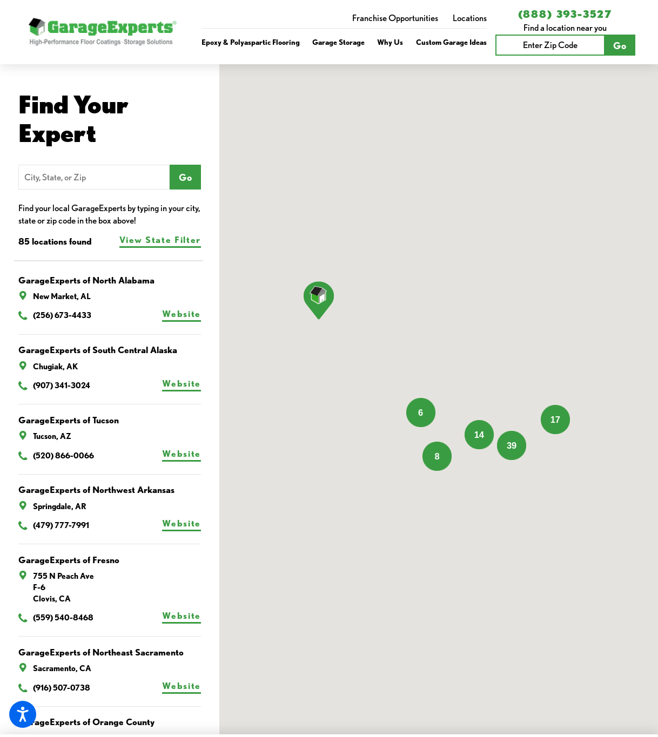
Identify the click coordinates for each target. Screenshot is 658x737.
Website (181, 313)
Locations (470, 17)
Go (619, 45)
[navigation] (344, 42)
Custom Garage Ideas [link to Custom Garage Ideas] (451, 41)
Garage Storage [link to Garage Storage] (338, 41)
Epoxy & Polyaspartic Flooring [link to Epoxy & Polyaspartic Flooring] (251, 41)
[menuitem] (251, 42)
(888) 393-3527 (565, 14)
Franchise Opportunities (395, 17)
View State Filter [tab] (160, 239)
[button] (22, 714)
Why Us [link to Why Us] (390, 41)
